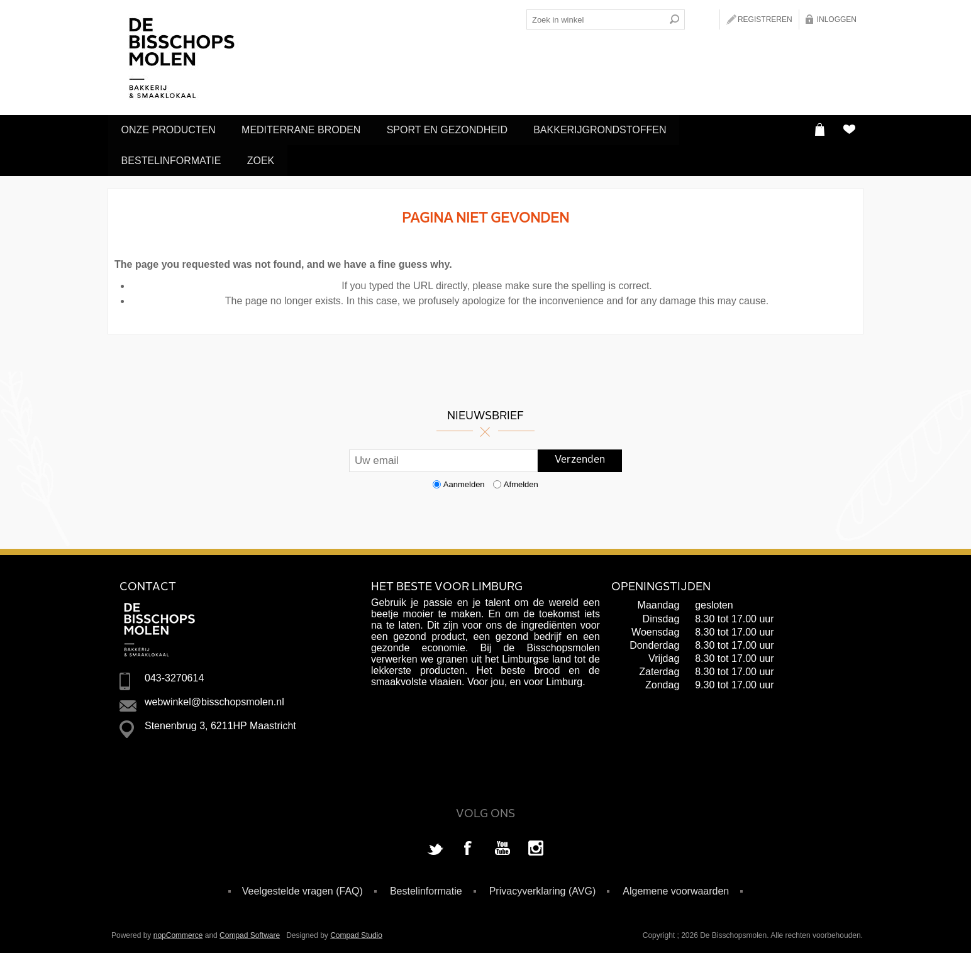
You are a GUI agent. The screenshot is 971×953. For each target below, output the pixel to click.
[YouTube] (502, 844)
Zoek (267, 157)
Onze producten (170, 129)
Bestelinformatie (173, 157)
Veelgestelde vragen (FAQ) (302, 886)
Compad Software (249, 931)
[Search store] (595, 19)
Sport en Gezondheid (457, 129)
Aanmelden (464, 480)
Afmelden (521, 480)
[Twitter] (435, 844)
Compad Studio (356, 931)
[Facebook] (468, 844)
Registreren (765, 19)
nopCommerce (178, 931)
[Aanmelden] (443, 456)
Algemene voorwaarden (676, 886)
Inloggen (837, 19)
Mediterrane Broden (307, 129)
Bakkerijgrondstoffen (614, 129)
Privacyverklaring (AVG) (542, 886)
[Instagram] (535, 844)
